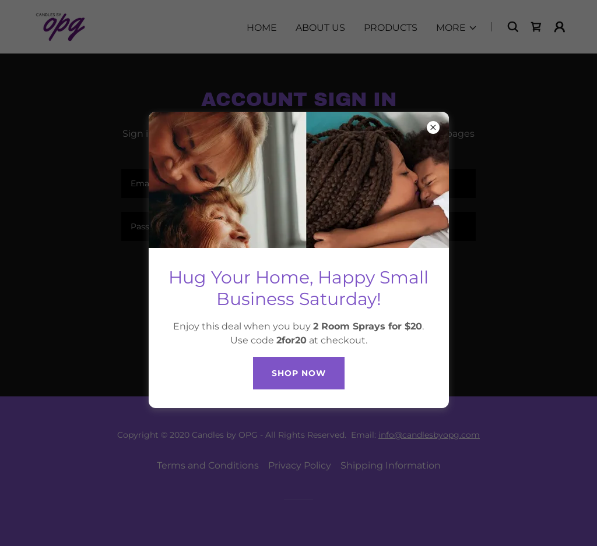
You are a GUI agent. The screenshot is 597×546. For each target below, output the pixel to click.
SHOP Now (299, 373)
